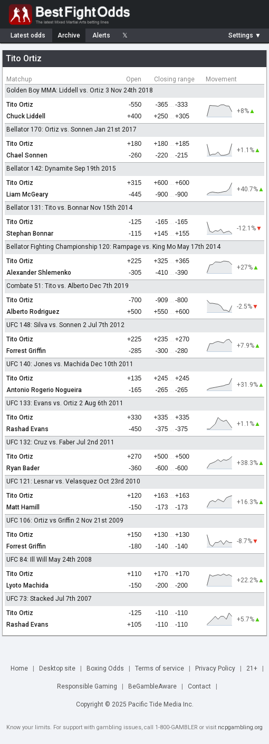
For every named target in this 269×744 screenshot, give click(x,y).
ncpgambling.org (240, 727)
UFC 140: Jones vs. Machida (47, 364)
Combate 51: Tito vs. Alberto (47, 286)
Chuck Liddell (25, 116)
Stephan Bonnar (29, 233)
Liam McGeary (27, 194)
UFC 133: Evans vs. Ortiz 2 (44, 403)
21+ (251, 668)
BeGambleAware (152, 686)
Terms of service (159, 668)
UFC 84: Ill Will (26, 559)
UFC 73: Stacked (30, 598)
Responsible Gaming (87, 686)
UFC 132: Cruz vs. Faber (40, 442)
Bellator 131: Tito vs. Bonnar (47, 207)
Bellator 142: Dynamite (39, 168)
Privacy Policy (215, 668)
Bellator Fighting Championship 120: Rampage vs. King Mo (91, 246)
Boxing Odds (105, 668)
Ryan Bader (23, 468)
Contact (199, 686)
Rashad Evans (27, 429)
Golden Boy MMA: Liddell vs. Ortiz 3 (57, 90)
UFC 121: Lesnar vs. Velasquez (51, 481)
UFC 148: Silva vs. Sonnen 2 (46, 325)
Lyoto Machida (27, 585)
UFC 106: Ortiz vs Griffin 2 (43, 520)
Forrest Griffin (26, 351)
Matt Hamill (23, 507)
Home (19, 668)
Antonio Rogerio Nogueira (44, 390)
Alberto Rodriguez (33, 311)
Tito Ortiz (19, 104)
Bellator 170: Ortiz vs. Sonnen (49, 129)
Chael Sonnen (26, 155)
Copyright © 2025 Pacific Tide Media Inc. (135, 704)
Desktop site (57, 668)
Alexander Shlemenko (38, 272)
